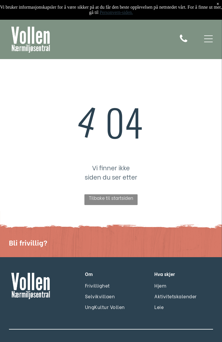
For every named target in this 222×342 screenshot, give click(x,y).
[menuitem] (99, 285)
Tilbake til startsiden (111, 197)
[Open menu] (208, 39)
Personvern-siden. (116, 12)
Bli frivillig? (28, 242)
